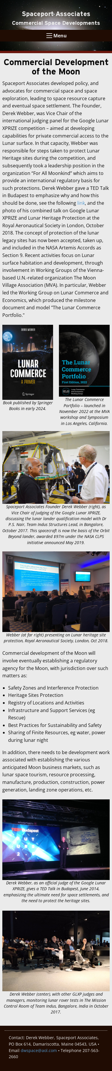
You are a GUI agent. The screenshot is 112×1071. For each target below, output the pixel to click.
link (81, 203)
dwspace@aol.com (39, 1050)
